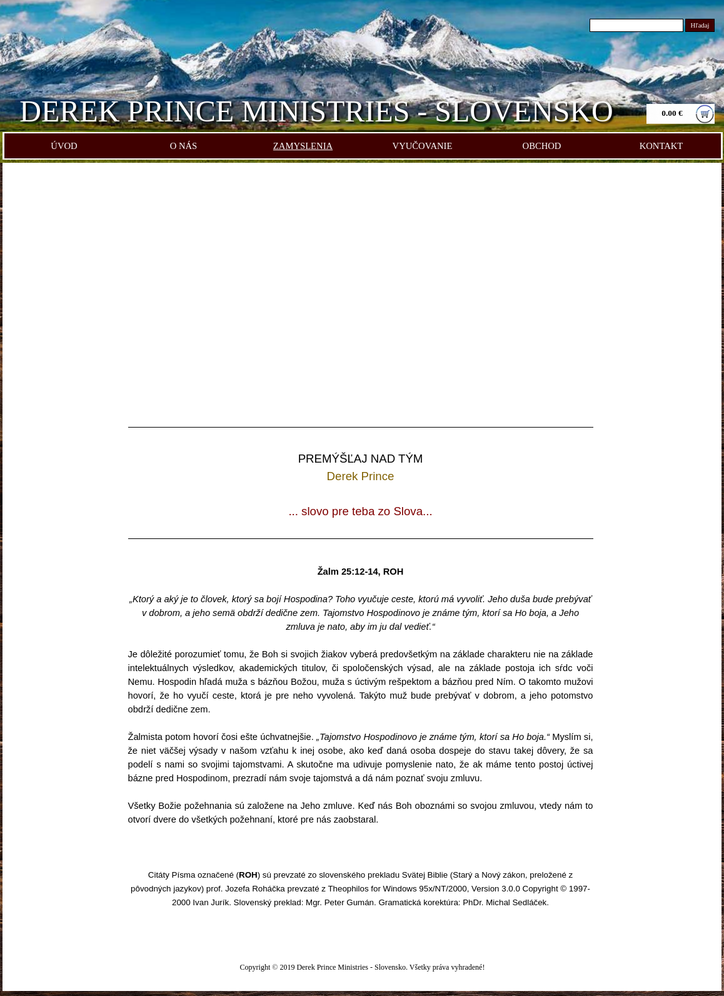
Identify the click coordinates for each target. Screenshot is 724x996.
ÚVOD (64, 146)
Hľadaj (700, 25)
